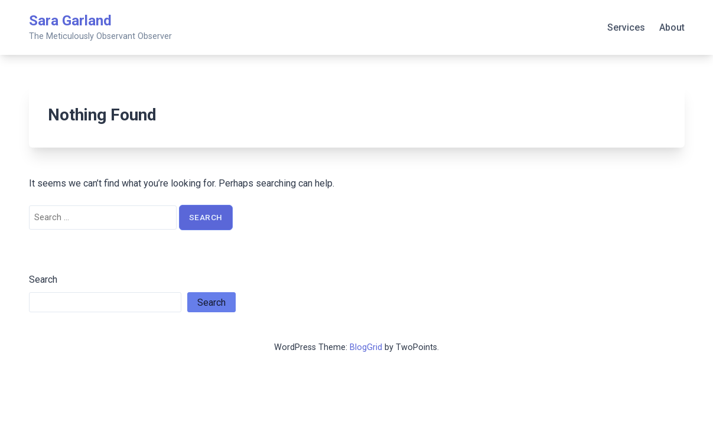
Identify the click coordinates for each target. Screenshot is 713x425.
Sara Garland (70, 20)
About (672, 27)
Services (626, 27)
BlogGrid (366, 347)
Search (43, 279)
